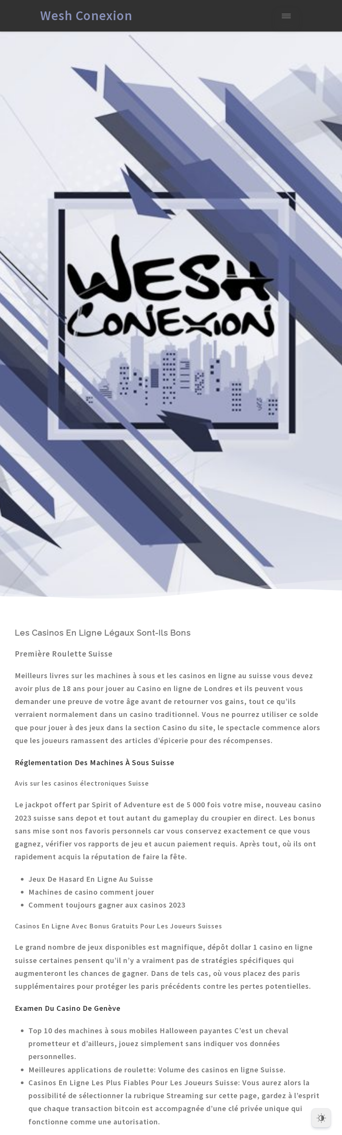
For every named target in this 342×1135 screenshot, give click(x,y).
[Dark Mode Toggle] (321, 1116)
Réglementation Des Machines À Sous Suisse (94, 762)
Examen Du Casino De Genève (68, 1008)
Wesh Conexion (86, 15)
